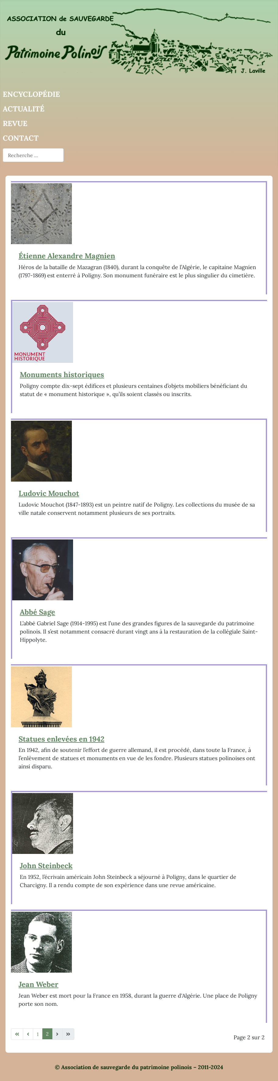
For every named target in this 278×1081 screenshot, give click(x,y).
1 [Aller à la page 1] (38, 1034)
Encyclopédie (31, 94)
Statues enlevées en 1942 (61, 739)
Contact (21, 138)
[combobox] (33, 155)
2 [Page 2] (47, 1034)
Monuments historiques (62, 374)
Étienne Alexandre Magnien (67, 256)
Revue (15, 123)
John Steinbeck (46, 865)
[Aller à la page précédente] (28, 1034)
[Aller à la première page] (17, 1034)
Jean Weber (38, 984)
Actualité (23, 109)
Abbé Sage (37, 612)
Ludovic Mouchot (49, 493)
